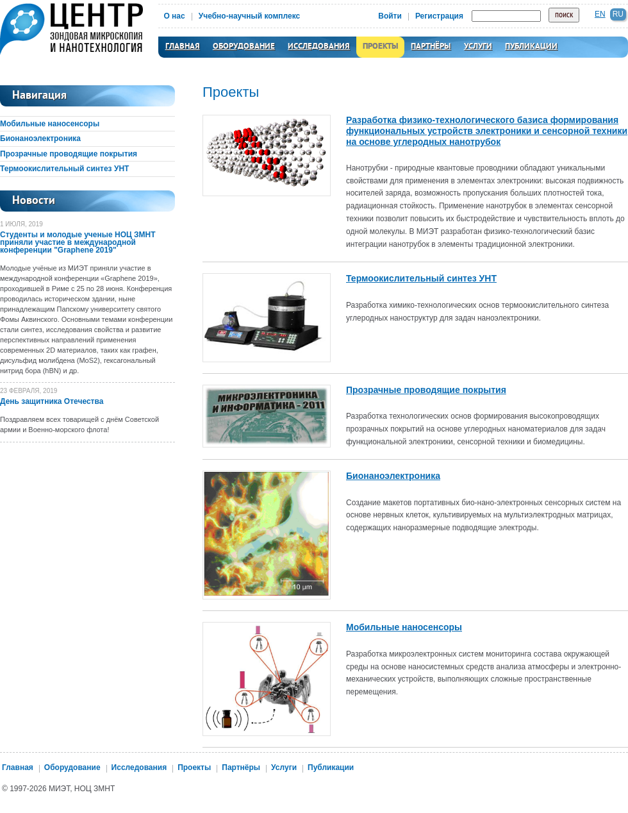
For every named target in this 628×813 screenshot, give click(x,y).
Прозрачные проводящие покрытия (68, 153)
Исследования (319, 47)
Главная (182, 47)
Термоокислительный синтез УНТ (64, 168)
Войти (390, 16)
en (600, 14)
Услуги (478, 47)
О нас (174, 16)
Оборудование (244, 47)
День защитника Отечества (51, 401)
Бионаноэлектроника (40, 138)
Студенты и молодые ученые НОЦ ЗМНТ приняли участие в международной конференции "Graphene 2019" (78, 242)
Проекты (380, 47)
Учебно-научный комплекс (250, 16)
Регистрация (439, 16)
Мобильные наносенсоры (49, 123)
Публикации (531, 47)
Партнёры (430, 47)
